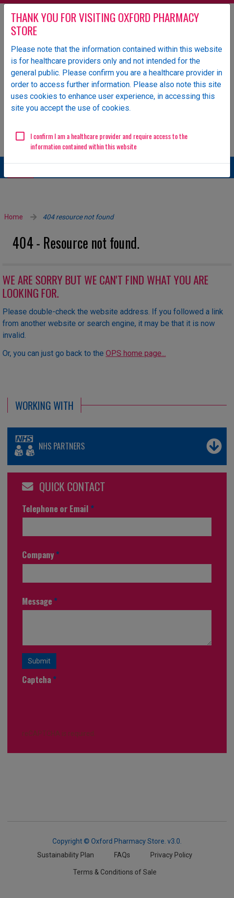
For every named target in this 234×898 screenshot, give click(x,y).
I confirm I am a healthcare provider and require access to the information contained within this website (108, 141)
